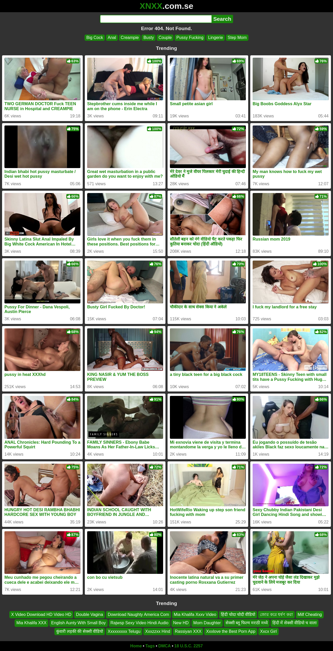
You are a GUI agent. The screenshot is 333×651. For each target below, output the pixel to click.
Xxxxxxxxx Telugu (124, 631)
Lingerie (215, 37)
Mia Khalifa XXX (31, 623)
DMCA (164, 646)
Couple (165, 37)
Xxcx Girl (268, 631)
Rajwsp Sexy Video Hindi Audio (140, 623)
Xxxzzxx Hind (157, 631)
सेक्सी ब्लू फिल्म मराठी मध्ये (247, 623)
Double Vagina (89, 614)
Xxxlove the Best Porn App (230, 631)
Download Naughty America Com (138, 614)
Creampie (130, 37)
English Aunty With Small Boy (78, 623)
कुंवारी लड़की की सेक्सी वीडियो (79, 631)
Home (136, 646)
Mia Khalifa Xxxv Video (195, 614)
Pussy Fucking (189, 37)
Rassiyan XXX (188, 631)
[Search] (156, 19)
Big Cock (94, 37)
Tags (150, 646)
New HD (181, 623)
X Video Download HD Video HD (41, 614)
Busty (148, 37)
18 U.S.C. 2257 (188, 646)
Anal (112, 37)
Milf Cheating (310, 614)
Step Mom (237, 37)
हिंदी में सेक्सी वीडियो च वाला (294, 623)
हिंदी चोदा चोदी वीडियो (238, 614)
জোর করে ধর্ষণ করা (276, 614)
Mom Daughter (207, 623)
